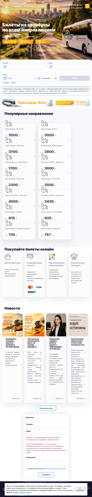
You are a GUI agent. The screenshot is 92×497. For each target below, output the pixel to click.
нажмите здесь (25, 492)
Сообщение (30, 457)
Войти (87, 6)
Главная (16, 6)
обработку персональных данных (55, 468)
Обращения (54, 6)
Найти (75, 78)
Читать (16, 398)
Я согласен (80, 489)
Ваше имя (30, 417)
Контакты (42, 6)
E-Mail (28, 431)
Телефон (29, 424)
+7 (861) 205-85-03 (74, 5)
